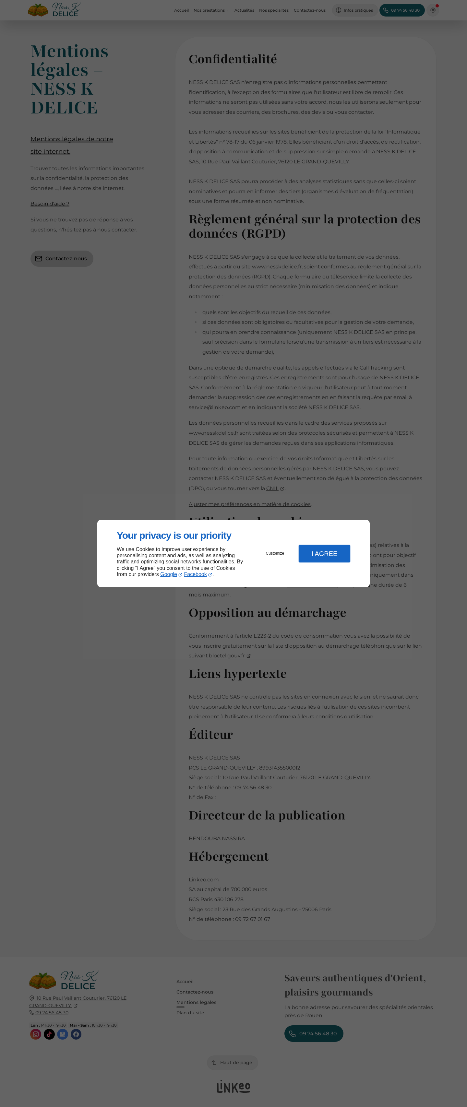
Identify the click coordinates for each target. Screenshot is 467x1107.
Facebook (195, 574)
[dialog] (233, 553)
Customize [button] (275, 553)
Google (168, 574)
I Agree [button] (324, 553)
